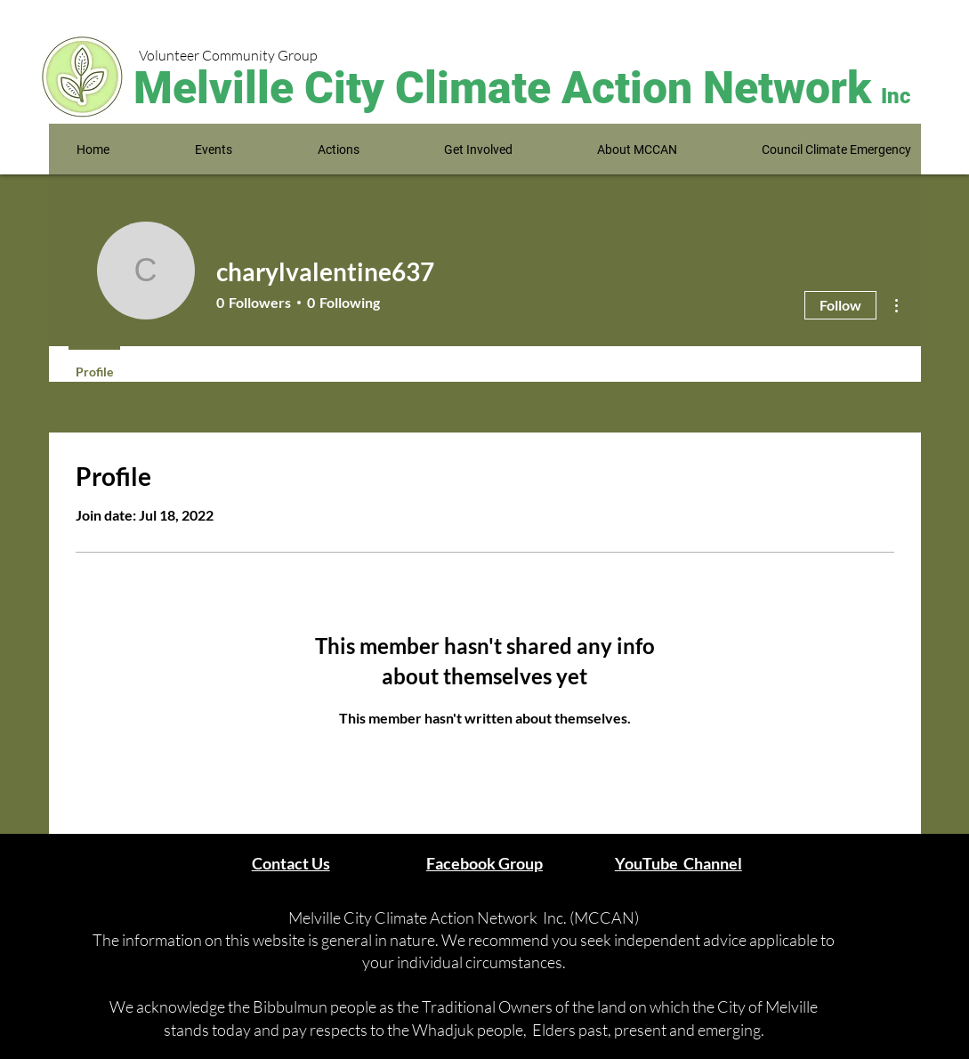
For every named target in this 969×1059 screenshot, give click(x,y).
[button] (213, 150)
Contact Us (291, 863)
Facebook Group (484, 863)
